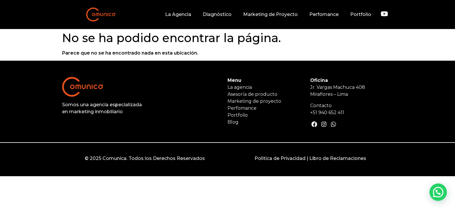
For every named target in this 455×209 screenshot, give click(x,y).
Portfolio (360, 14)
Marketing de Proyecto (270, 14)
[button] (438, 192)
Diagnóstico (217, 14)
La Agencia (178, 14)
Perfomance (324, 14)
